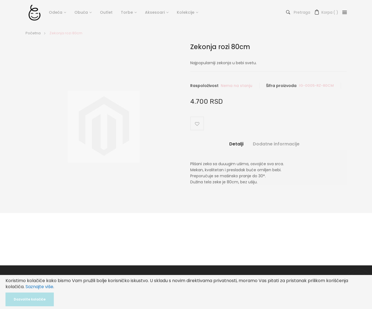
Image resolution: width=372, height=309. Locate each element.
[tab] (236, 146)
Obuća (81, 12)
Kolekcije (185, 12)
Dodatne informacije (276, 144)
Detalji (236, 144)
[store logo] (34, 12)
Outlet (106, 12)
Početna (33, 33)
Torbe (127, 12)
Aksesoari (155, 12)
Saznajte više (39, 286)
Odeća (55, 12)
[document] (186, 292)
